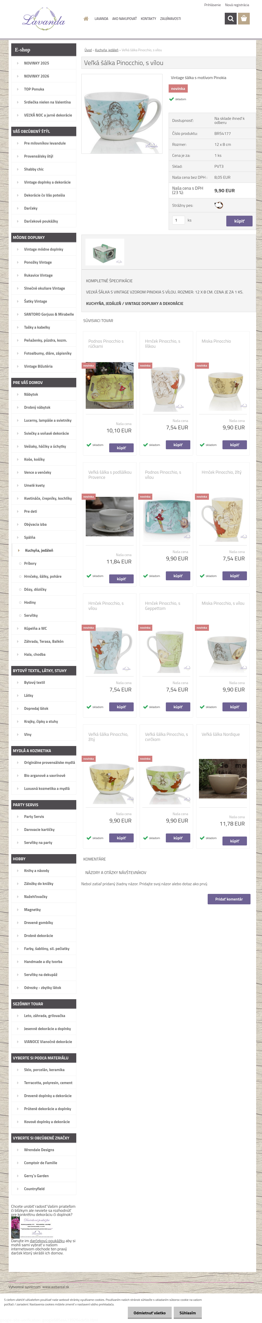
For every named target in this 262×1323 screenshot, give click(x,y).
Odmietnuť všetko (148, 1313)
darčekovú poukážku (47, 1241)
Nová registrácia (237, 4)
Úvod (88, 50)
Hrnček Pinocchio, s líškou (162, 344)
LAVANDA (101, 18)
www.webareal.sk (55, 1286)
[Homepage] (85, 18)
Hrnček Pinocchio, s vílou (106, 606)
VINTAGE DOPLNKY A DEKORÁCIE (154, 303)
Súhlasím (187, 1313)
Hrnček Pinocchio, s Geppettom (162, 606)
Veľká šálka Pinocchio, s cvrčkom (166, 737)
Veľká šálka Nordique (221, 734)
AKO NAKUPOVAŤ (124, 18)
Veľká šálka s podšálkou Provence (110, 475)
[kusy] (178, 220)
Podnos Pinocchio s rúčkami (106, 344)
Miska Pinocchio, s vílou (223, 603)
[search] (230, 18)
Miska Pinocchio (216, 341)
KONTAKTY (148, 18)
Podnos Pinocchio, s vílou (163, 475)
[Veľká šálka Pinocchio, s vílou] (122, 76)
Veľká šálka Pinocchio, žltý (109, 737)
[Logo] (44, 19)
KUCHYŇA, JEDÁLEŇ (103, 303)
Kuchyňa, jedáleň (107, 50)
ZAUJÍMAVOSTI (170, 18)
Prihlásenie (212, 4)
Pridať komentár (229, 899)
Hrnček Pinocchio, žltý (222, 472)
